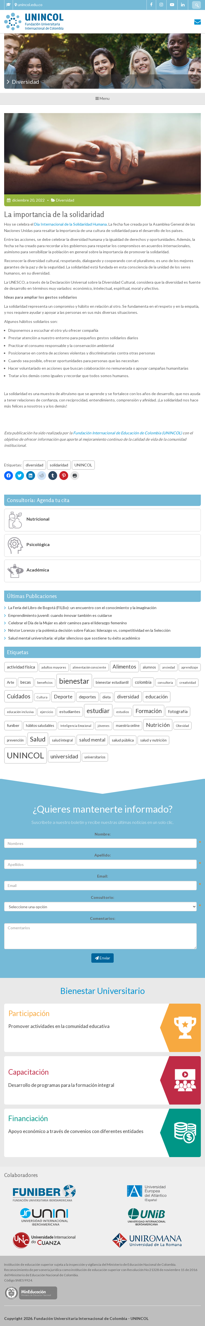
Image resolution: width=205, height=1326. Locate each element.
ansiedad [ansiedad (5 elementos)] (168, 667)
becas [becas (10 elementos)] (25, 682)
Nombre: (103, 834)
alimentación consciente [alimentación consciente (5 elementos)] (89, 667)
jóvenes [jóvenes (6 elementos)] (104, 726)
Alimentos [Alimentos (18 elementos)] (124, 666)
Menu (102, 98)
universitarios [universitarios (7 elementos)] (94, 757)
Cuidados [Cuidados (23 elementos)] (18, 696)
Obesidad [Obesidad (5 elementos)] (182, 725)
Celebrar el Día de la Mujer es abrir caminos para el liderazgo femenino (67, 622)
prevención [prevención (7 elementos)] (15, 740)
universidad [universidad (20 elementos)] (64, 756)
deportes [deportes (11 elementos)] (87, 696)
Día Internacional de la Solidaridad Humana (70, 224)
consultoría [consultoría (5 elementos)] (165, 682)
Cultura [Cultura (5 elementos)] (42, 697)
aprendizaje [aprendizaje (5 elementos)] (189, 667)
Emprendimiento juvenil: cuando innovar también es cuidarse (60, 615)
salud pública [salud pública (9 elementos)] (123, 740)
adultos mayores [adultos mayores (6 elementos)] (53, 667)
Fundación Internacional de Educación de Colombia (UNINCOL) (127, 432)
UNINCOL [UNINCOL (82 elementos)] (25, 755)
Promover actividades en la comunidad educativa (59, 1026)
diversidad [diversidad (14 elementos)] (128, 696)
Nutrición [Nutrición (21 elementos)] (158, 724)
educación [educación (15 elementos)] (156, 696)
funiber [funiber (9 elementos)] (13, 725)
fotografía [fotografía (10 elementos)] (178, 711)
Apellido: (102, 855)
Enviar (102, 958)
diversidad (34, 465)
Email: (102, 876)
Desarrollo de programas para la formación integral (61, 1085)
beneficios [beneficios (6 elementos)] (45, 682)
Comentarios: (102, 918)
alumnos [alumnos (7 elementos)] (149, 667)
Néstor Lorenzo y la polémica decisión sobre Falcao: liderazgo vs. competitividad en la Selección (89, 630)
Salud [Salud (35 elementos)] (38, 739)
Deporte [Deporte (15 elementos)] (63, 696)
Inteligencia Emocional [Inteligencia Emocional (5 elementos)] (75, 725)
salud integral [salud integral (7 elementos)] (62, 740)
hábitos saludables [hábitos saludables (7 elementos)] (40, 726)
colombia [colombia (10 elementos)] (143, 682)
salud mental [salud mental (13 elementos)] (92, 740)
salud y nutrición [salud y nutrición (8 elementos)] (153, 740)
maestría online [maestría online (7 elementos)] (128, 726)
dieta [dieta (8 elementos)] (106, 697)
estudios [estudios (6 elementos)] (122, 712)
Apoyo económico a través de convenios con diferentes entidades (75, 1131)
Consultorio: (102, 897)
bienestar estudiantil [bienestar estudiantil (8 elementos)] (112, 682)
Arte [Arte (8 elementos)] (10, 682)
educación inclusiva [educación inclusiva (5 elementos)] (20, 712)
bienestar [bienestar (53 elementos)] (74, 681)
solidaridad (59, 465)
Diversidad (62, 200)
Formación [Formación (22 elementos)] (148, 711)
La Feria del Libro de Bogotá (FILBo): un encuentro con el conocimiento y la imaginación (82, 607)
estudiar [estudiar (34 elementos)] (98, 710)
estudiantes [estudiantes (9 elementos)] (69, 711)
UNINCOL (83, 465)
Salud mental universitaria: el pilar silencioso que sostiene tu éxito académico (74, 638)
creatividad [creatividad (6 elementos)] (187, 682)
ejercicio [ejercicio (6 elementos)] (46, 712)
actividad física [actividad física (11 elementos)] (21, 666)
